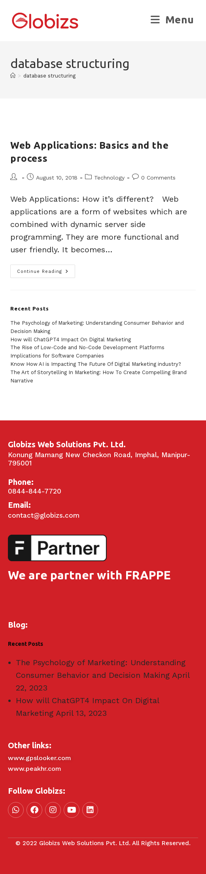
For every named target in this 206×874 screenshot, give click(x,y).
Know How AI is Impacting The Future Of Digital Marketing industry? (95, 364)
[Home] (12, 76)
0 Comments (158, 177)
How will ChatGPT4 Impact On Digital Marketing (70, 339)
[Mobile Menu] (172, 19)
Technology (109, 177)
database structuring (49, 76)
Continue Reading (46, 269)
